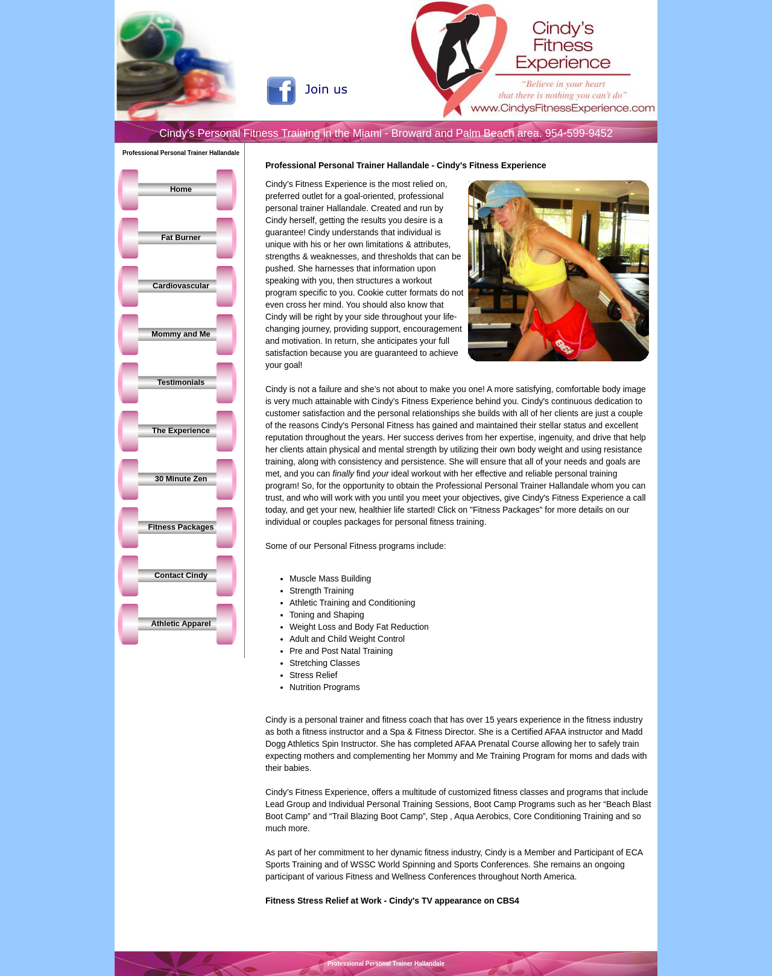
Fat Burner (181, 237)
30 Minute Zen (181, 478)
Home (181, 189)
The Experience (181, 430)
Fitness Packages (181, 526)
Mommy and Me (180, 333)
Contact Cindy (180, 575)
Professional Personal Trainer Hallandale (386, 963)
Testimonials (181, 382)
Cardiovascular (181, 285)
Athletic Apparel (180, 623)
